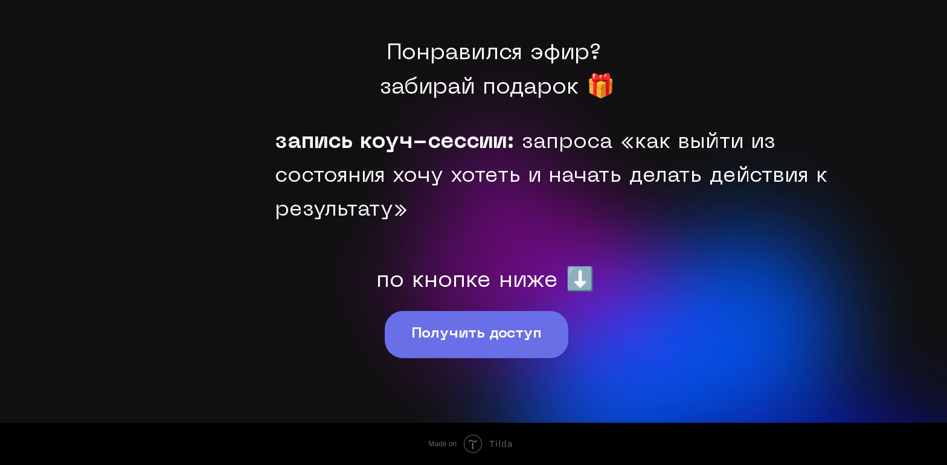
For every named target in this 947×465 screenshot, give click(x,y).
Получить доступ (476, 334)
